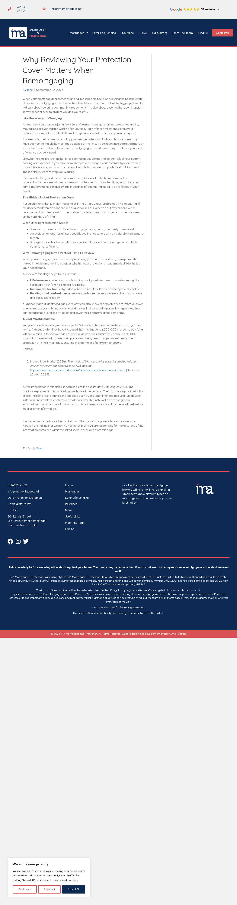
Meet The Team (182, 33)
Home (69, 485)
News (143, 33)
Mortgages (77, 33)
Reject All (49, 889)
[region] (49, 877)
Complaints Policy (19, 504)
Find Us (203, 33)
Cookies (13, 510)
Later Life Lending (104, 33)
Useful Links (72, 516)
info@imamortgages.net (23, 491)
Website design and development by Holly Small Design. (154, 633)
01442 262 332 (17, 485)
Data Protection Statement (25, 497)
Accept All (73, 889)
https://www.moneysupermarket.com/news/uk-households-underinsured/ (78, 370)
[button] (86, 33)
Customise (24, 889)
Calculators (159, 33)
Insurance (127, 33)
